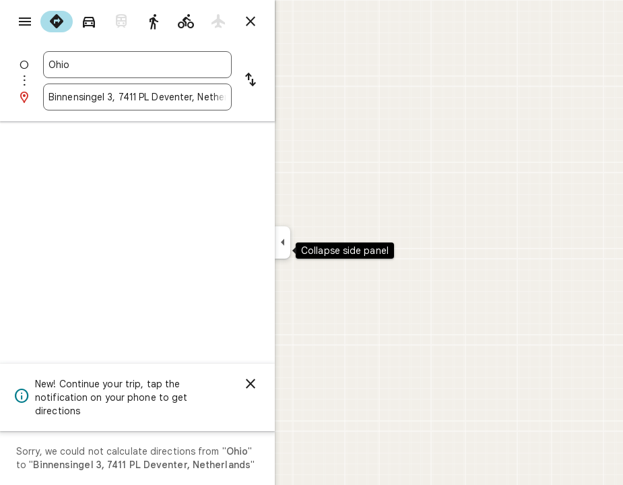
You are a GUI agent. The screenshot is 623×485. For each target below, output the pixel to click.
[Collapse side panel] (282, 242)
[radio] (56, 21)
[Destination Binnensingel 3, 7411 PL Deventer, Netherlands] (137, 97)
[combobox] (137, 64)
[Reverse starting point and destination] (250, 81)
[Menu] (25, 21)
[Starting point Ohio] (137, 65)
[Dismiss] (250, 384)
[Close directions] (250, 21)
